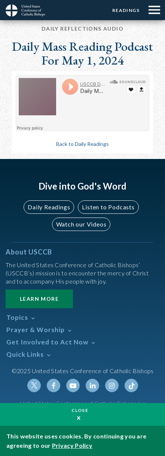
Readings (126, 10)
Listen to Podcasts (108, 206)
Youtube (73, 385)
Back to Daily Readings (82, 144)
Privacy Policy (72, 445)
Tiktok (131, 385)
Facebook (53, 385)
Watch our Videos (81, 224)
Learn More (39, 299)
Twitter (34, 385)
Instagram (112, 385)
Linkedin (92, 385)
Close (80, 410)
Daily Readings (49, 206)
